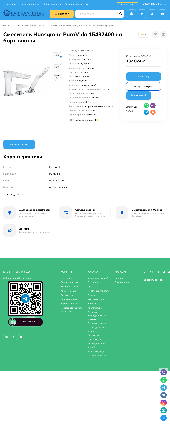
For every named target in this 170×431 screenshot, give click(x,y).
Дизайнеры (67, 295)
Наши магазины (52, 4)
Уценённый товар (97, 355)
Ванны (91, 295)
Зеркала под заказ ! (71, 303)
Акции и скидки (73, 4)
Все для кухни (95, 339)
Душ (90, 286)
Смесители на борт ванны (44, 25)
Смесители (21, 25)
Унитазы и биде (96, 299)
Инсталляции (95, 307)
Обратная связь (69, 299)
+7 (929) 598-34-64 (154, 3)
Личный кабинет (123, 282)
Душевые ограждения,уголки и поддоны (98, 315)
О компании (10, 4)
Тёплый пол (94, 335)
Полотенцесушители (98, 290)
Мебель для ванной (98, 278)
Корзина (119, 278)
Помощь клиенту (30, 4)
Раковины (93, 303)
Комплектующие (96, 351)
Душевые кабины (97, 323)
